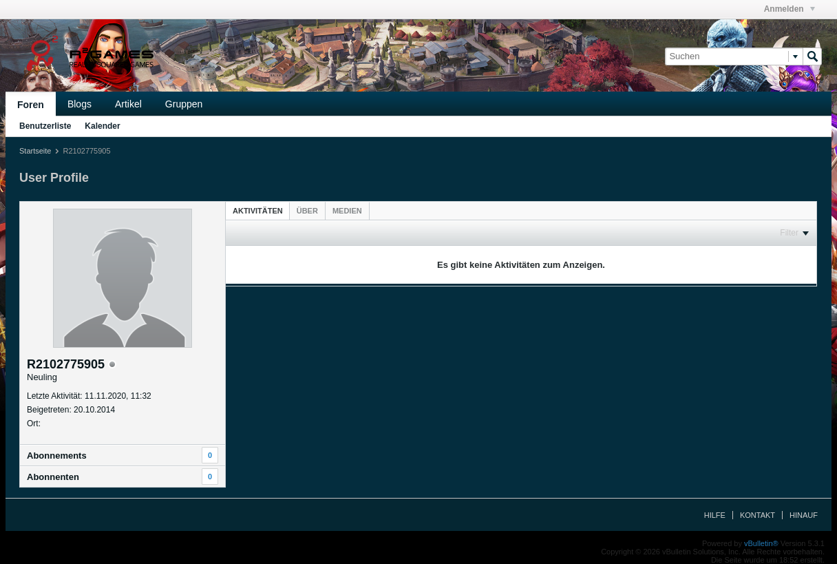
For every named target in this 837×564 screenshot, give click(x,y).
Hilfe (714, 515)
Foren (30, 104)
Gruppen (183, 103)
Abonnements (57, 455)
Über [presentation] (307, 211)
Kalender (102, 126)
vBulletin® (761, 543)
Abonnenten (53, 477)
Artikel (128, 103)
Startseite (35, 151)
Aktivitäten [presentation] (258, 211)
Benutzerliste (45, 126)
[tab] (257, 210)
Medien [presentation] (347, 211)
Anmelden (789, 9)
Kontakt (757, 515)
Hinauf (804, 515)
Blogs (79, 103)
